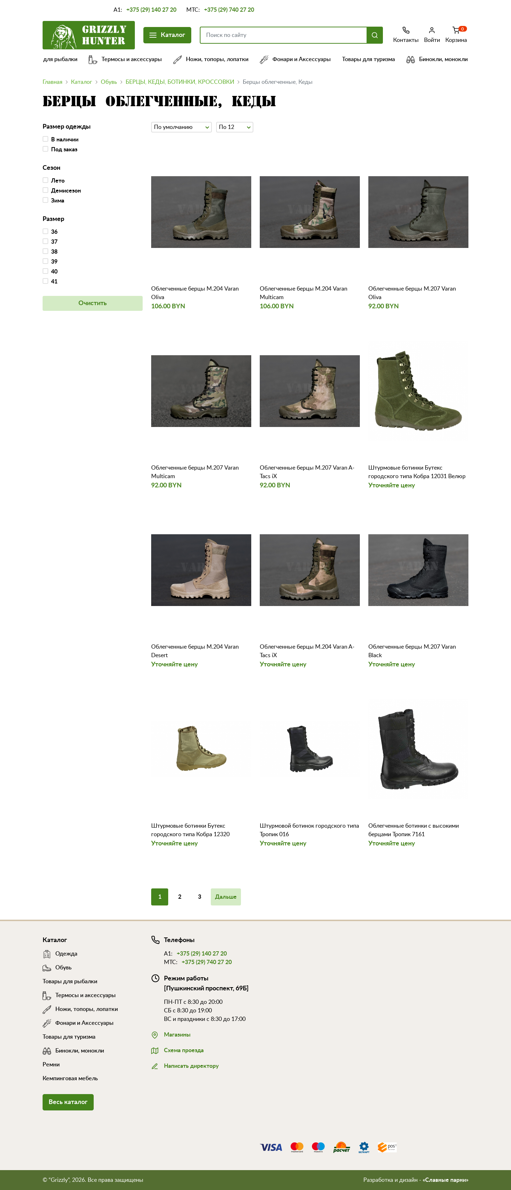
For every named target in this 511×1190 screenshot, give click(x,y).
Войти (432, 34)
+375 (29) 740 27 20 (229, 10)
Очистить (92, 303)
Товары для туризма (374, 59)
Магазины (171, 1034)
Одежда (60, 954)
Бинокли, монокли (442, 59)
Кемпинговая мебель (70, 1078)
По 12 (235, 126)
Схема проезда (177, 1049)
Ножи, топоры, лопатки (216, 59)
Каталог (167, 34)
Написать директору (185, 1065)
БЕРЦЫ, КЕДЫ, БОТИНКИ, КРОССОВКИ (180, 82)
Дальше (226, 897)
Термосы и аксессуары (130, 59)
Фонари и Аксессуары (300, 59)
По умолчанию (181, 126)
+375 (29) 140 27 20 (151, 10)
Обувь (109, 82)
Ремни (51, 1064)
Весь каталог (68, 1102)
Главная (52, 82)
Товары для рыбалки (55, 59)
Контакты (406, 34)
